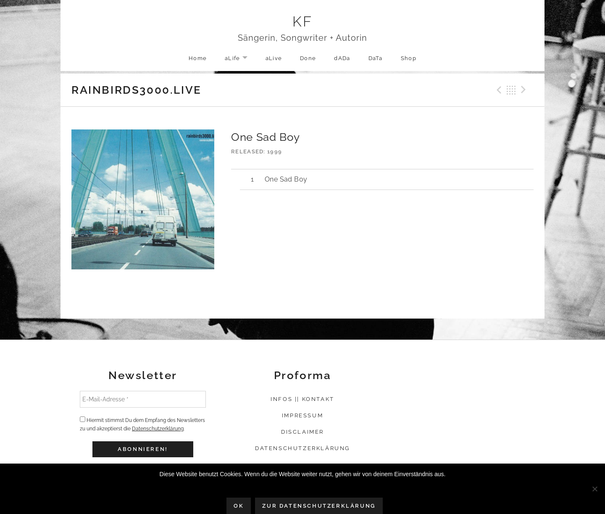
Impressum (302, 415)
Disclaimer (302, 432)
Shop (408, 58)
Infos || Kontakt (302, 399)
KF (302, 21)
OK (239, 506)
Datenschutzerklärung (158, 429)
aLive (274, 58)
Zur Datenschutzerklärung (318, 506)
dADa (342, 58)
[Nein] (594, 489)
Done (308, 58)
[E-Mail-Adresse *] (143, 399)
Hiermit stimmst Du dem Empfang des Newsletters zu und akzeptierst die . (142, 424)
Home (198, 58)
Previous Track (498, 89)
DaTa (375, 58)
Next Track (524, 89)
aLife (240, 58)
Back (511, 89)
